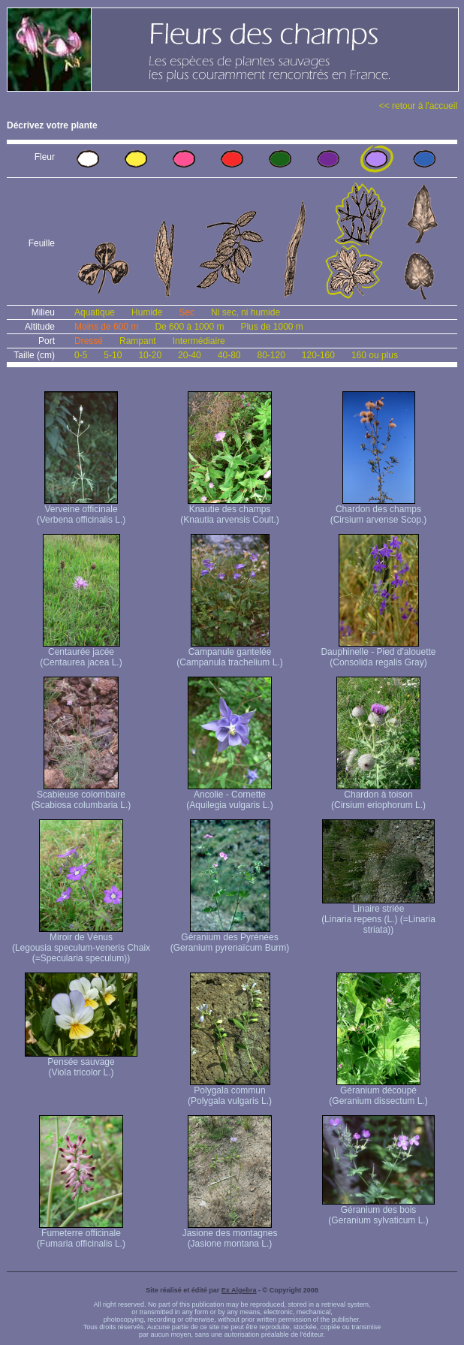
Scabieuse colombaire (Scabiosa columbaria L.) (81, 795)
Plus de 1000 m (271, 326)
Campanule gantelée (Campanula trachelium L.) (229, 653)
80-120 (271, 355)
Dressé (88, 341)
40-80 (229, 355)
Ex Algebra (239, 1290)
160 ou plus (374, 355)
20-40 (189, 355)
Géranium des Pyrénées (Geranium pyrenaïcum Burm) (230, 938)
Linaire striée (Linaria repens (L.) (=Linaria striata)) (378, 915)
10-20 (149, 355)
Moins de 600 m (106, 326)
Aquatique (94, 312)
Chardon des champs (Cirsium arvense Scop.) (378, 510)
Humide (146, 312)
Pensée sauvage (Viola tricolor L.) (81, 1063)
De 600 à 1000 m (189, 326)
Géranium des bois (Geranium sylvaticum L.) (378, 1211)
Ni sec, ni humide (245, 312)
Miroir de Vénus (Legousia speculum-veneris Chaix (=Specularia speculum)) (81, 944)
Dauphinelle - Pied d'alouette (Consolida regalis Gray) (378, 653)
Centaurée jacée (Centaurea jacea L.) (81, 653)
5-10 (113, 355)
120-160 (318, 355)
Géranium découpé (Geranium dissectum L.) (378, 1091)
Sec (186, 312)
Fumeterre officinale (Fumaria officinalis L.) (81, 1234)
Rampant (137, 341)
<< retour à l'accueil (418, 106)
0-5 (80, 355)
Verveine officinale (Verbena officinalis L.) (81, 510)
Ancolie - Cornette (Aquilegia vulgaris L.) (229, 795)
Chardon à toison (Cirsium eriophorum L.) (378, 795)
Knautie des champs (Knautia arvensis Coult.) (229, 510)
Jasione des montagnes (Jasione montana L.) (230, 1234)
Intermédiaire (199, 341)
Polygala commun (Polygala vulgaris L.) (230, 1091)
